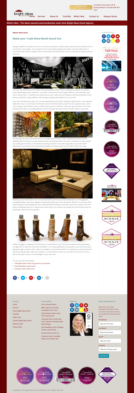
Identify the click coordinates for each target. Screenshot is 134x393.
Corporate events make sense (24, 269)
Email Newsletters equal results (24, 266)
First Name (103, 320)
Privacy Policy (17, 327)
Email (101, 337)
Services (41, 17)
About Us (54, 17)
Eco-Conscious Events (48, 304)
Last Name (103, 328)
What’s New (79, 17)
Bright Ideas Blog (20, 33)
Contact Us (94, 17)
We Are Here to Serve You (50, 333)
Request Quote (110, 17)
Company (102, 345)
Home (32, 17)
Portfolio (67, 17)
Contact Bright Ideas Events (22, 320)
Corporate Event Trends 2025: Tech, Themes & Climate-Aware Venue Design (52, 321)
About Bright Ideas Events (21, 311)
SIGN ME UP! (104, 356)
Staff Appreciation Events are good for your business (32, 263)
